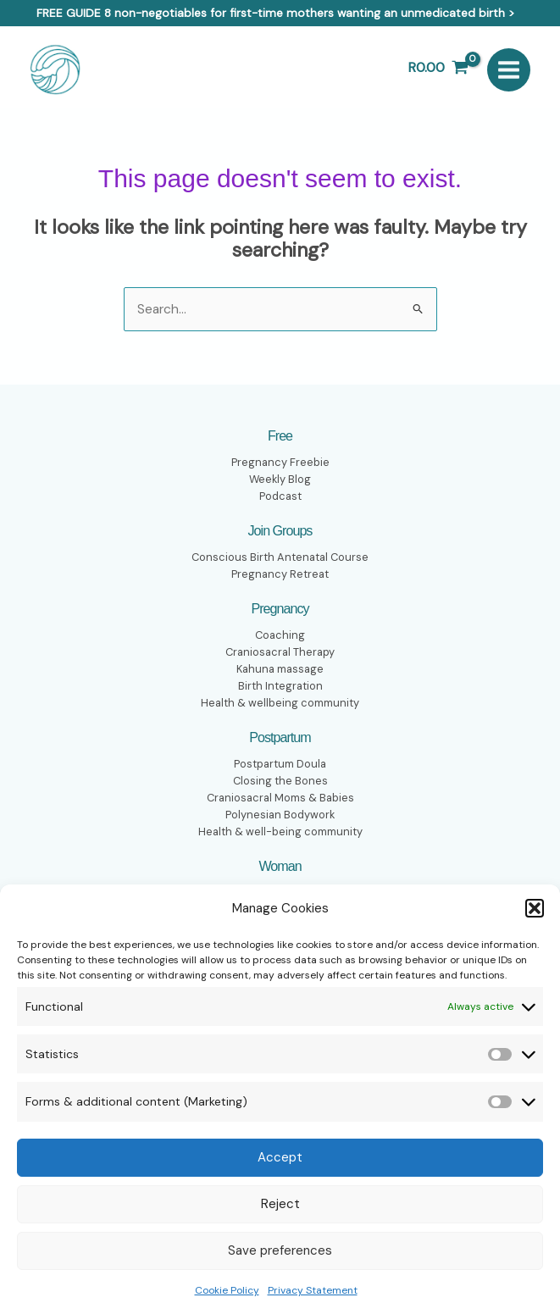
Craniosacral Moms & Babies (280, 797)
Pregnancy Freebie (280, 461)
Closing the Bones (280, 780)
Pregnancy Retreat (280, 572)
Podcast (280, 495)
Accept (280, 1157)
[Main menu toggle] (508, 69)
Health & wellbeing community (280, 701)
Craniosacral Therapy (280, 650)
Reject (280, 1203)
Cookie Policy (227, 1290)
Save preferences (280, 1250)
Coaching (280, 633)
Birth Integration (280, 684)
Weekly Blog (280, 478)
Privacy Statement (313, 1290)
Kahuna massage (280, 667)
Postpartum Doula (280, 763)
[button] (534, 908)
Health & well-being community (280, 831)
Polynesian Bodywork (280, 814)
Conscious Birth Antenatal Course (280, 556)
